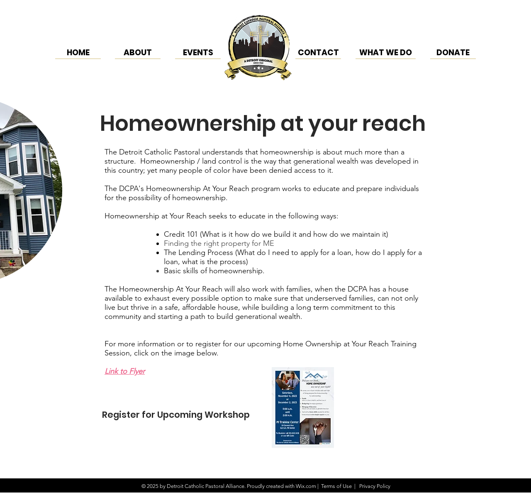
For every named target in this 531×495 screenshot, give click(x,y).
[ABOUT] (138, 53)
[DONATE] (453, 53)
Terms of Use (336, 486)
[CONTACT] (318, 53)
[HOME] (78, 53)
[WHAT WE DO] (386, 53)
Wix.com (306, 486)
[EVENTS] (198, 53)
